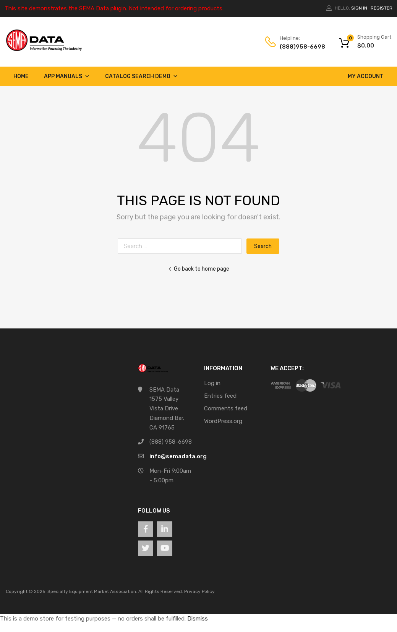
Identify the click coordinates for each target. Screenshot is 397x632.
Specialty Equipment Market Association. (92, 591)
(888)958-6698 (298, 46)
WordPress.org (223, 421)
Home (21, 76)
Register (381, 8)
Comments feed (225, 408)
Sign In (359, 8)
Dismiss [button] (197, 618)
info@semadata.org (178, 456)
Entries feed (220, 395)
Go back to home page (198, 269)
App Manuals (67, 76)
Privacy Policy (199, 591)
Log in (212, 383)
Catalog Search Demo (141, 76)
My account (366, 76)
